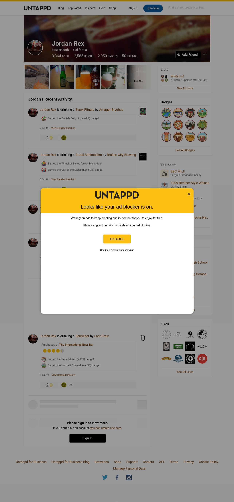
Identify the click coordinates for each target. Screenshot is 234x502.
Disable (117, 239)
